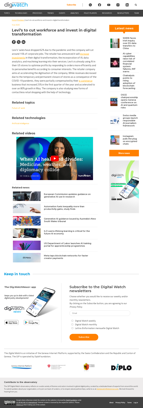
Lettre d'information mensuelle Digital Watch (95, 328)
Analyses (75, 13)
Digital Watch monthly (84, 324)
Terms (129, 402)
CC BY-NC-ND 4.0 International (26, 402)
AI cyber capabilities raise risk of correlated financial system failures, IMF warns (129, 62)
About (111, 402)
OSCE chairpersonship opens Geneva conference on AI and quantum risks (129, 101)
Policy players (90, 13)
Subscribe (71, 4)
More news (124, 153)
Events (62, 13)
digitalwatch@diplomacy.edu (107, 389)
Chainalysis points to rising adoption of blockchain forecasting (129, 82)
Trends (50, 13)
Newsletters (123, 13)
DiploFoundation (71, 400)
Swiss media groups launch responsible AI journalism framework (130, 120)
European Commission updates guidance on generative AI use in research (67, 195)
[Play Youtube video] (54, 158)
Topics (7, 13)
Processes (37, 13)
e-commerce (85, 81)
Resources (107, 13)
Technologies (21, 13)
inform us (19, 405)
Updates (21, 20)
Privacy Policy (76, 306)
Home (14, 20)
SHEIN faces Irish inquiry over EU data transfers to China (129, 43)
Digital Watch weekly (84, 320)
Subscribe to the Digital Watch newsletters (98, 289)
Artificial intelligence (20, 123)
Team (136, 13)
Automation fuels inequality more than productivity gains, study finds (64, 207)
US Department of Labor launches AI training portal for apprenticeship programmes (67, 244)
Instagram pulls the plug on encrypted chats (130, 140)
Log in (136, 402)
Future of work (18, 107)
